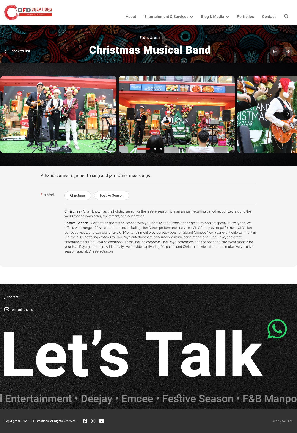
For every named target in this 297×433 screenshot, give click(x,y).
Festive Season (112, 195)
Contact (269, 17)
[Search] (286, 16)
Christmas (78, 195)
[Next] (288, 114)
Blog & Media (215, 17)
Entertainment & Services (168, 17)
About (131, 17)
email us (19, 309)
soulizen (287, 421)
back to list (20, 51)
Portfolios (245, 17)
